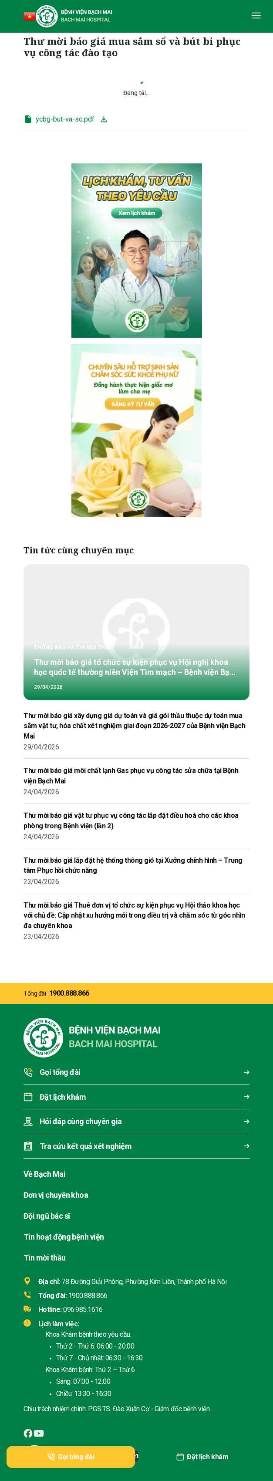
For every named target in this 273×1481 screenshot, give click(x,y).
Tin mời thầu (45, 1257)
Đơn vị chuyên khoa (56, 1195)
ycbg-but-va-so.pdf (59, 119)
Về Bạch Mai (44, 1174)
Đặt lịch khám (202, 1457)
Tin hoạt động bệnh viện (64, 1236)
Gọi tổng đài (70, 1457)
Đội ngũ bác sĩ (47, 1215)
